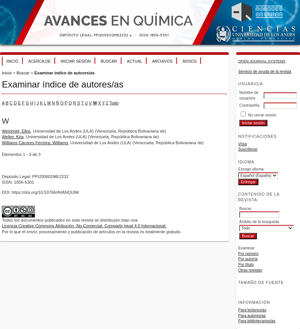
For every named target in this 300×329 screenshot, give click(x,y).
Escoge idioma (251, 169)
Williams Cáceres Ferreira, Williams (35, 142)
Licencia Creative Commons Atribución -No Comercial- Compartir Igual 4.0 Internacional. (84, 225)
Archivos (162, 61)
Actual (134, 61)
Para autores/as (252, 316)
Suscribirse (247, 149)
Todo (114, 103)
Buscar (108, 61)
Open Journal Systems (261, 61)
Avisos (189, 61)
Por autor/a (247, 259)
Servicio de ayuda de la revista (264, 71)
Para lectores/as (252, 310)
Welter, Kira (13, 136)
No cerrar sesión (262, 115)
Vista (242, 144)
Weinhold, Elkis (16, 131)
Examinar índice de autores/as (64, 73)
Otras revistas (250, 270)
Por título (246, 265)
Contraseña (249, 105)
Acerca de (39, 61)
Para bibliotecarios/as (256, 321)
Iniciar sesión (76, 61)
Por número (248, 254)
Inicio (12, 61)
